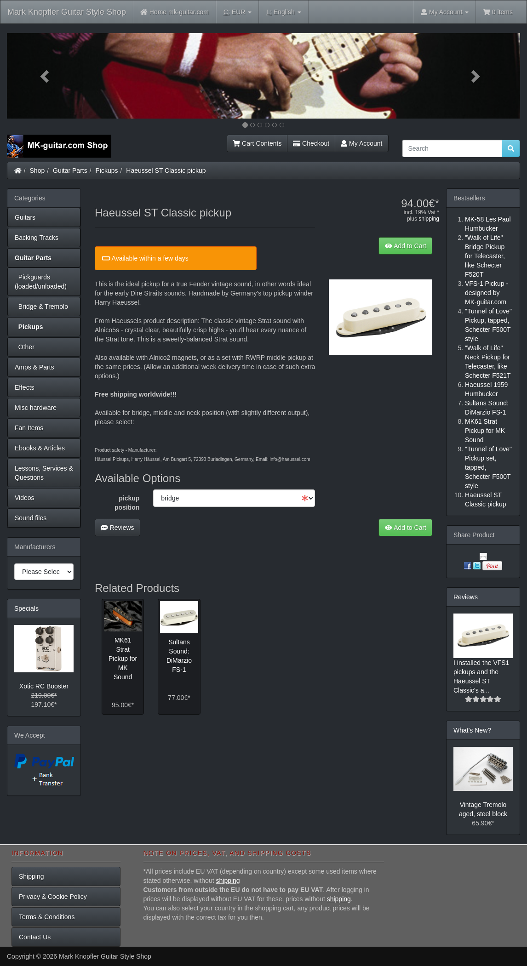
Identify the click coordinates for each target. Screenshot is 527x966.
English (283, 12)
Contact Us (35, 937)
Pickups (107, 170)
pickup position (127, 502)
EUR (237, 12)
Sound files (30, 518)
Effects (24, 387)
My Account (361, 143)
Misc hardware (36, 407)
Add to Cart (405, 246)
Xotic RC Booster (44, 686)
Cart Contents (257, 143)
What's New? (472, 730)
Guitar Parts (70, 170)
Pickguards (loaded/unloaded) (41, 281)
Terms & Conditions (46, 917)
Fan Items (29, 428)
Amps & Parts (34, 367)
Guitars (25, 217)
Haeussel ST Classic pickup (166, 170)
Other (24, 347)
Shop (37, 170)
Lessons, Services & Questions (44, 473)
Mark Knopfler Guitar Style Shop (66, 12)
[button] (45, 76)
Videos (24, 497)
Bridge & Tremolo (41, 306)
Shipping (31, 876)
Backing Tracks (36, 237)
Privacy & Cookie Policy (53, 896)
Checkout (311, 143)
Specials (26, 608)
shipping (428, 219)
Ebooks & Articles (40, 448)
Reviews (117, 527)
